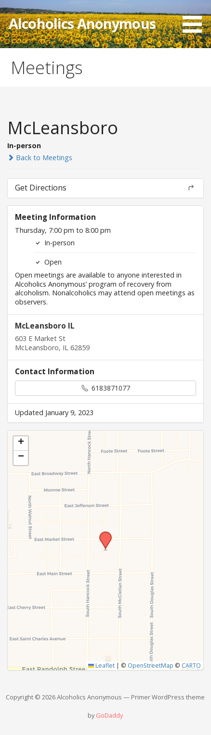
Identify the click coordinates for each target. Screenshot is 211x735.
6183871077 (105, 388)
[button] (195, 18)
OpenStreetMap (150, 665)
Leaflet (101, 665)
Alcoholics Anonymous (82, 23)
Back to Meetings (39, 157)
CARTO (191, 665)
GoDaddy (109, 715)
